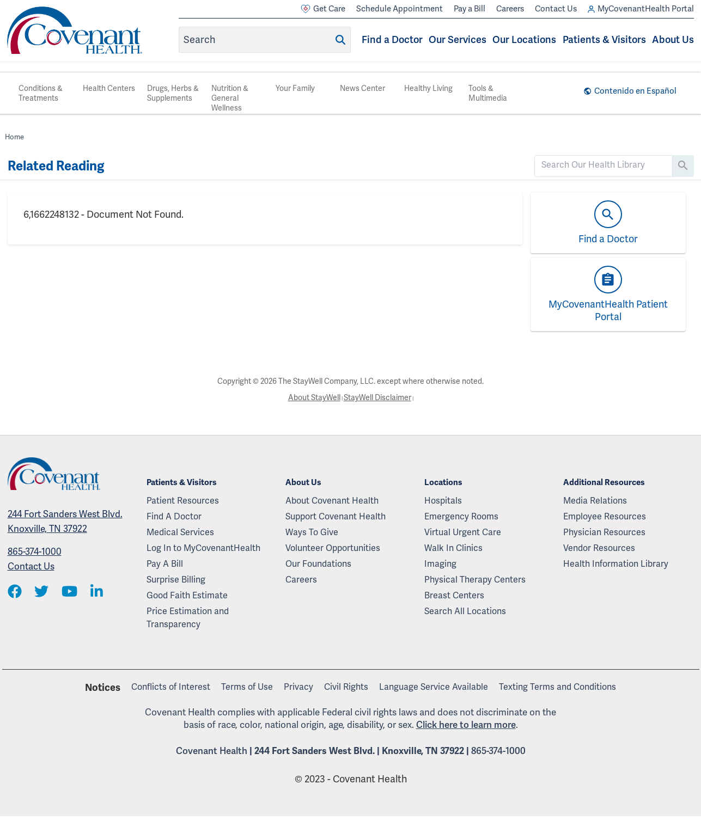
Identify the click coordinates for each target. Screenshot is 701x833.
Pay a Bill (469, 8)
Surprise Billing (176, 579)
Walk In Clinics (453, 548)
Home (14, 137)
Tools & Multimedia (487, 93)
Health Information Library (615, 563)
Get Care (323, 9)
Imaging (440, 563)
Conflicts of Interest (170, 687)
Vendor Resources (599, 548)
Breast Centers (454, 595)
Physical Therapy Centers (475, 579)
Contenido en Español (635, 90)
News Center (362, 88)
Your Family (295, 88)
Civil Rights (346, 687)
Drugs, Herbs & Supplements (173, 93)
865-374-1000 (35, 552)
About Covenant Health (332, 500)
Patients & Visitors (604, 39)
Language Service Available (433, 687)
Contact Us (556, 8)
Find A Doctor (174, 516)
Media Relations (595, 500)
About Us (673, 39)
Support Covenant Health (335, 516)
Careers (510, 8)
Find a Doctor (392, 39)
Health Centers (109, 88)
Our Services (457, 39)
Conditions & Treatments (41, 93)
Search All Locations (465, 611)
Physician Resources (604, 532)
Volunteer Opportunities (332, 548)
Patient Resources (183, 500)
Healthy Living (428, 88)
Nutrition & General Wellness (229, 98)
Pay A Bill (165, 563)
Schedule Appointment (399, 8)
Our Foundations (318, 563)
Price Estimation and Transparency (188, 617)
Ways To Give (311, 532)
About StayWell (314, 397)
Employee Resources (604, 516)
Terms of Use (247, 687)
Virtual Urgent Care (462, 532)
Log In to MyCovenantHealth (203, 548)
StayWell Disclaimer (377, 397)
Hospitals (443, 500)
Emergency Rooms (461, 516)
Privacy (298, 687)
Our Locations (524, 39)
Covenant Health (211, 751)
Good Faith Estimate (187, 595)
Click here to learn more (466, 725)
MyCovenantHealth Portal (641, 9)
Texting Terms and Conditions (557, 687)
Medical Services (180, 532)
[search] (603, 164)
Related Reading (56, 166)
